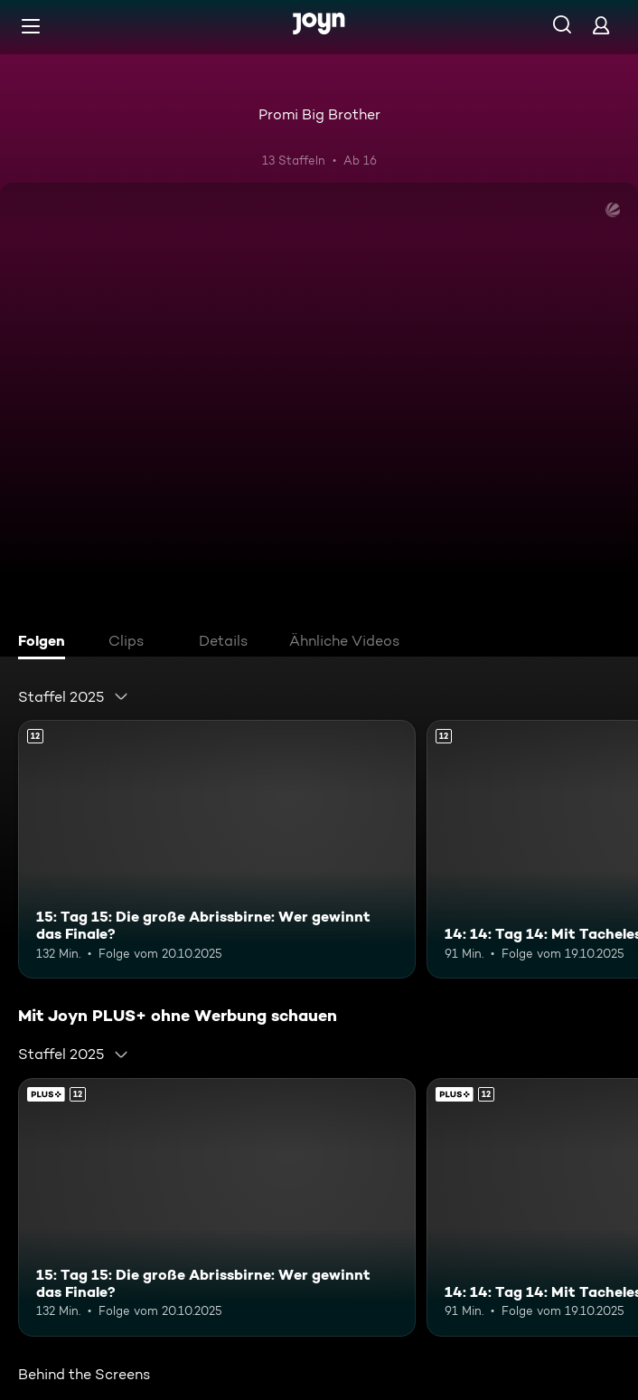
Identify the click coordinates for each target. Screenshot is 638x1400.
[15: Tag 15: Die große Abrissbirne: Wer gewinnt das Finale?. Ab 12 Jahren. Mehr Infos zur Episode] (217, 849)
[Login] (601, 25)
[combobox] (73, 696)
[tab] (46, 643)
